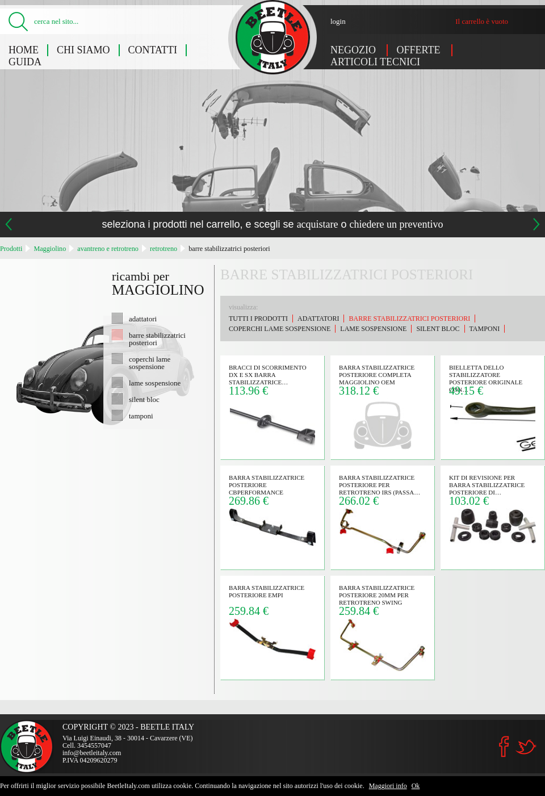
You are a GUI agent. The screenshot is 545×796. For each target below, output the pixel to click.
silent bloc (144, 399)
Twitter (525, 747)
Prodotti (11, 249)
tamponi (141, 416)
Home (24, 50)
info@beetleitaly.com (91, 753)
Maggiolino (49, 249)
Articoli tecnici (375, 62)
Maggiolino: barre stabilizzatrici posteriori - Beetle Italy (273, 37)
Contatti (153, 50)
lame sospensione (155, 383)
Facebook (504, 746)
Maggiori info (388, 786)
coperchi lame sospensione (149, 362)
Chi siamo (83, 50)
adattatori (143, 318)
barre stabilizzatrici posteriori (229, 249)
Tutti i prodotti (258, 318)
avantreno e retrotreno (108, 249)
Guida (25, 62)
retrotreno (163, 249)
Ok (416, 786)
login (338, 21)
